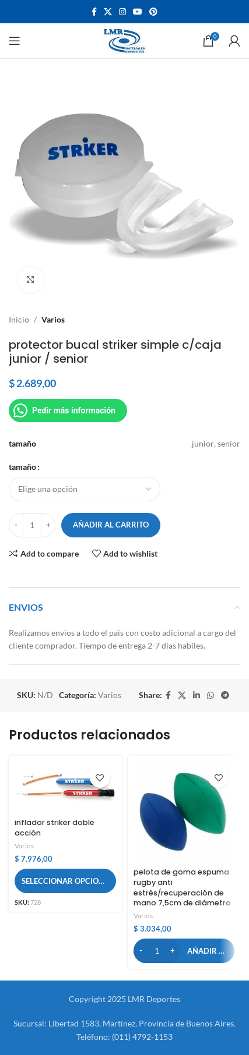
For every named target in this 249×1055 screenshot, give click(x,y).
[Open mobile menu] (14, 40)
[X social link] (107, 12)
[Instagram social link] (122, 12)
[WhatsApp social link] (211, 695)
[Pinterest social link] (153, 12)
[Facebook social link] (94, 12)
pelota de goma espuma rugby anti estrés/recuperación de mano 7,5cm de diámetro (182, 887)
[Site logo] (124, 40)
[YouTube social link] (137, 12)
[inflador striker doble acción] (65, 787)
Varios (53, 319)
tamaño (22, 467)
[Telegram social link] (225, 695)
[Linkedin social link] (197, 695)
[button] (184, 951)
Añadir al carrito (111, 524)
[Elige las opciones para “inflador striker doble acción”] (65, 881)
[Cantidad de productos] (32, 525)
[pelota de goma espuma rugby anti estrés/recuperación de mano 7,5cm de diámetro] (184, 812)
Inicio (19, 319)
